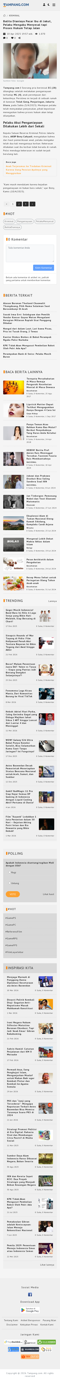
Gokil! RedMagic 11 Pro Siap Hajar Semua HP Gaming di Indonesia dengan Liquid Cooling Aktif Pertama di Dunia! (20, 797)
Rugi (12, 872)
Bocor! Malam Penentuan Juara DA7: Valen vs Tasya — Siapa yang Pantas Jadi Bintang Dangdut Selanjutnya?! (21, 670)
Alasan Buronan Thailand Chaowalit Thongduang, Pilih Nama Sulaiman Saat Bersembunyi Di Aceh (26, 306)
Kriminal (9, 221)
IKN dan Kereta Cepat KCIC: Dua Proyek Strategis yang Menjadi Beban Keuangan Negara (21, 1180)
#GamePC (10, 924)
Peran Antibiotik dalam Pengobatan (40, 561)
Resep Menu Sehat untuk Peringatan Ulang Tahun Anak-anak (41, 580)
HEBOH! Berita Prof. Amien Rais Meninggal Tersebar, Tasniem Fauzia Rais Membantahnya (42, 454)
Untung (13, 883)
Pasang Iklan (49, 1320)
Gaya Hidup (32, 413)
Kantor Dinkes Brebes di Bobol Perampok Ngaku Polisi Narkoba (27, 338)
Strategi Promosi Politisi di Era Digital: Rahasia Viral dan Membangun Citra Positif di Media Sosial (22, 1135)
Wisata (30, 528)
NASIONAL (31, 462)
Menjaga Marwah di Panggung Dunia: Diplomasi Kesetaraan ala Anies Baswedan (20, 981)
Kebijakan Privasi (29, 1324)
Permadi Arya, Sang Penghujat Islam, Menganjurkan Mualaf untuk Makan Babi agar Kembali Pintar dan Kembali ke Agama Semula (20, 1078)
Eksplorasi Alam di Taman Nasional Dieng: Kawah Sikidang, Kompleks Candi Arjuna (40, 520)
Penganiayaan (24, 221)
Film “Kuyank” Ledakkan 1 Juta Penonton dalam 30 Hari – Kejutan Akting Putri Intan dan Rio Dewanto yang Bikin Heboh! (21, 823)
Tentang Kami (11, 1320)
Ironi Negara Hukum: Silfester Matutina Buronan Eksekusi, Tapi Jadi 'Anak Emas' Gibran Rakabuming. (21, 1028)
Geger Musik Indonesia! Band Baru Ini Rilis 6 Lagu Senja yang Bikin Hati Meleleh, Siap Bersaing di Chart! (21, 616)
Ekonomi (31, 505)
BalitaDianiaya (12, 227)
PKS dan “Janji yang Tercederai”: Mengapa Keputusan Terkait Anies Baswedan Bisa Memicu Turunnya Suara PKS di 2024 (21, 1108)
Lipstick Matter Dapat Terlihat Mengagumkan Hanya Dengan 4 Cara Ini (41, 407)
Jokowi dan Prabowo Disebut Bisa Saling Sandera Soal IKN (38, 478)
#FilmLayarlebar (14, 952)
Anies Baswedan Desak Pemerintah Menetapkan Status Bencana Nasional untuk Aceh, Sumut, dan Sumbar (21, 771)
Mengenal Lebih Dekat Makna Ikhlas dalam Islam (40, 541)
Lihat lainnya (47, 1264)
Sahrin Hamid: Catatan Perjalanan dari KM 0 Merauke (20, 1051)
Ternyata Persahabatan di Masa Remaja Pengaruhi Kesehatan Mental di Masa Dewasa (41, 383)
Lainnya (52, 601)
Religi (29, 548)
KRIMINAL (14, 15)
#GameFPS (11, 945)
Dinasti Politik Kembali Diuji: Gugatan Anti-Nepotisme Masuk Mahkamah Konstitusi (20, 1004)
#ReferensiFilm (13, 931)
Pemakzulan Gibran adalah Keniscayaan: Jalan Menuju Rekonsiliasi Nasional (19, 1226)
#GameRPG (11, 938)
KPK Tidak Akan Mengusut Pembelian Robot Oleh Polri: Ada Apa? (19, 1203)
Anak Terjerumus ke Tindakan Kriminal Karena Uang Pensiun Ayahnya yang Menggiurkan (28, 170)
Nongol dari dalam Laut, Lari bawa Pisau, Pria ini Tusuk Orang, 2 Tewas (27, 330)
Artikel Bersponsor (30, 1320)
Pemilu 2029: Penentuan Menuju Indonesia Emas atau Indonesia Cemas (21, 1248)
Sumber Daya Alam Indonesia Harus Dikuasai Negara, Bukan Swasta (22, 1158)
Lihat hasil (48, 894)
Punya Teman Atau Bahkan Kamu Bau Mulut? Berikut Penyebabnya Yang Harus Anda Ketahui (42, 428)
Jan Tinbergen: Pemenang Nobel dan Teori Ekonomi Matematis (42, 498)
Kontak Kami (47, 1324)
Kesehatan (32, 391)
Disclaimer (12, 1324)
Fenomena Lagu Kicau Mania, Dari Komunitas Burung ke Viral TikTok (19, 693)
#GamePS (10, 918)
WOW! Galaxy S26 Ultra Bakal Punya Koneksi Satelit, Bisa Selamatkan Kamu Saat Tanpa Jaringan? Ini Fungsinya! (20, 746)
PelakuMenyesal (45, 221)
